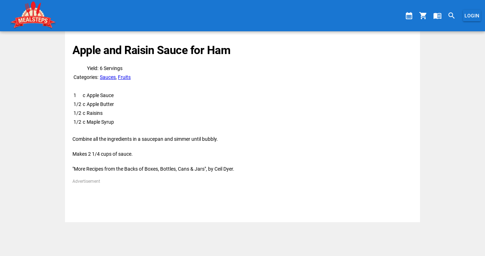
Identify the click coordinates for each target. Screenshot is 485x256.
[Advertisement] (242, 201)
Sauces (108, 77)
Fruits (124, 77)
